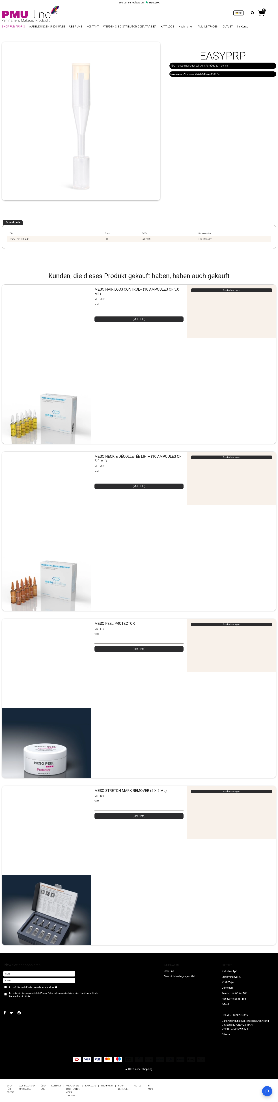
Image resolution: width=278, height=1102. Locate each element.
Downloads (13, 222)
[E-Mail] (39, 980)
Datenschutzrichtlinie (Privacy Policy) (37, 993)
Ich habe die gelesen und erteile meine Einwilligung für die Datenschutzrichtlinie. (53, 995)
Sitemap (226, 1034)
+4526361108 (238, 998)
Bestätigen (12, 1002)
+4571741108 (239, 993)
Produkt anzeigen (231, 290)
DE (239, 13)
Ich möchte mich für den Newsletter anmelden (45, 986)
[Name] (39, 973)
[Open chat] (267, 1091)
